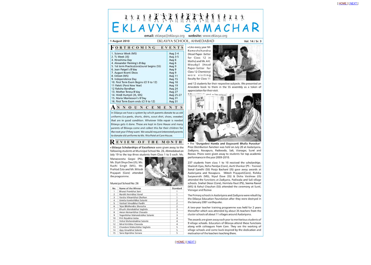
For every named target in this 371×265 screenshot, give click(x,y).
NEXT (353, 3)
